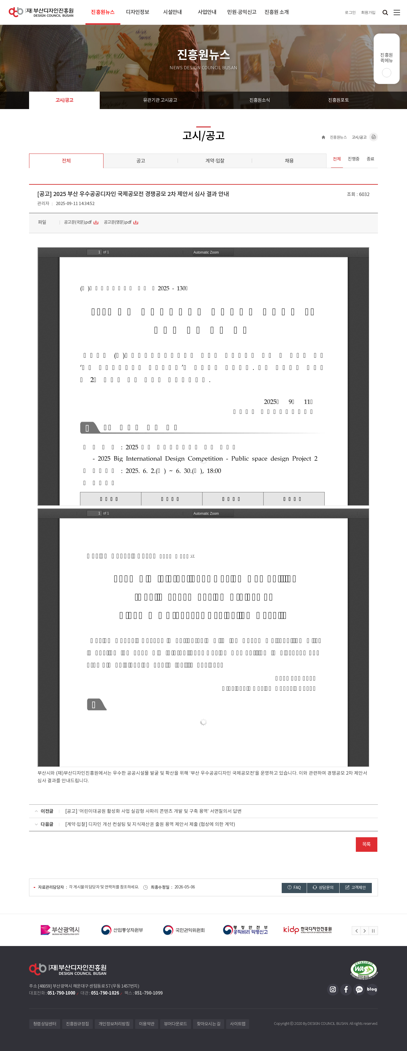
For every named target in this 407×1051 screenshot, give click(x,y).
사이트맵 (397, 12)
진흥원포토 (338, 100)
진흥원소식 (259, 100)
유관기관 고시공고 (160, 100)
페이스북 (346, 989)
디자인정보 (137, 12)
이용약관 (146, 1024)
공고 (140, 161)
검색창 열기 (385, 12)
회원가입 (368, 12)
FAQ (294, 887)
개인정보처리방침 (114, 1024)
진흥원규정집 (77, 1024)
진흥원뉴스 (103, 12)
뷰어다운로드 (175, 1024)
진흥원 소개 (277, 12)
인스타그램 (333, 989)
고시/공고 (65, 100)
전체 (66, 161)
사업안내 (207, 12)
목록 (366, 844)
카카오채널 (359, 989)
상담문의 (323, 887)
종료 (370, 159)
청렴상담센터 (44, 1024)
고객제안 (355, 887)
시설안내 (172, 12)
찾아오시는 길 (209, 1024)
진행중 (354, 159)
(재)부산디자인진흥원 (41, 12)
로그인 (350, 12)
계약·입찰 (215, 161)
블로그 (372, 989)
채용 (289, 161)
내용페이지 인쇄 (373, 137)
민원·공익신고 (241, 12)
